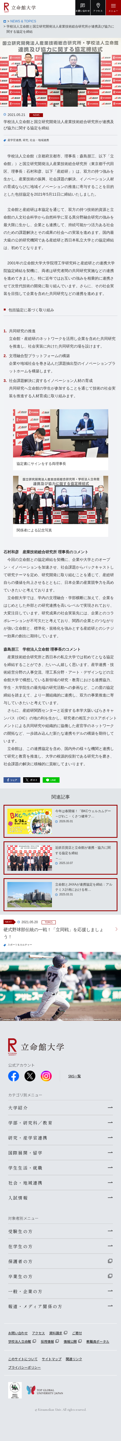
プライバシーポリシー (24, 1367)
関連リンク (74, 1358)
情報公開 (70, 1341)
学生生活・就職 (25, 1167)
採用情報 (47, 1341)
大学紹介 (18, 1107)
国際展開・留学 (25, 1152)
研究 (25, 140)
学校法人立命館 (19, 1341)
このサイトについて (23, 1358)
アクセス (38, 1333)
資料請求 (55, 1333)
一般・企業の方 (25, 1291)
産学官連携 (14, 140)
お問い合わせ (18, 1333)
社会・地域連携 (39, 140)
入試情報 (18, 1197)
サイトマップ (51, 1358)
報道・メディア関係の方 (35, 1306)
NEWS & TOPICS (23, 21)
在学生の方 (20, 1246)
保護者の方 (20, 1261)
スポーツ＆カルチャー (20, 944)
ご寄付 (77, 1333)
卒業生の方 (20, 1276)
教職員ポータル (97, 1341)
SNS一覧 (74, 1076)
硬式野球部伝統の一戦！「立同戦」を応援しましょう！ (54, 933)
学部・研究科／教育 (30, 1122)
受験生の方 (20, 1231)
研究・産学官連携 (28, 1137)
